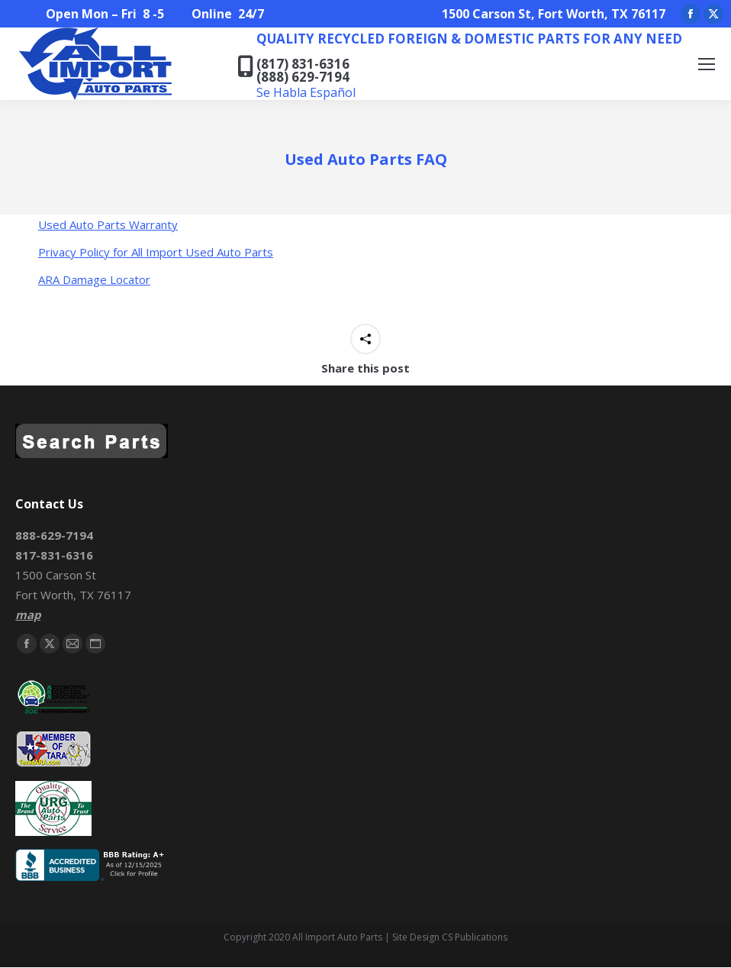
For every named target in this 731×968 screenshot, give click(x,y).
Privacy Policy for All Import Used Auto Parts (155, 252)
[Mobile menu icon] (706, 64)
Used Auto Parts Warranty (108, 224)
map (27, 614)
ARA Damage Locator (94, 279)
